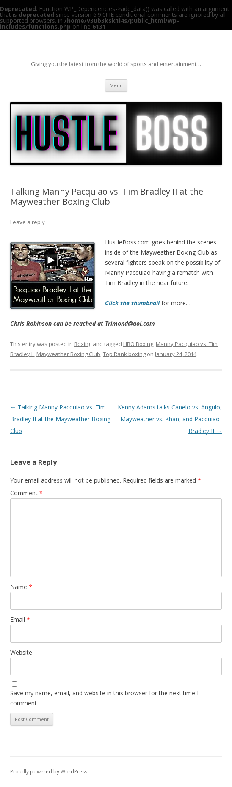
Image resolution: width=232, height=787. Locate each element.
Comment (26, 493)
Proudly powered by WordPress (48, 771)
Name (21, 587)
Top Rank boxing (124, 354)
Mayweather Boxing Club (68, 354)
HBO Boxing (138, 344)
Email (20, 619)
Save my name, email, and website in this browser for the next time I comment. (104, 698)
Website (21, 652)
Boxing (82, 344)
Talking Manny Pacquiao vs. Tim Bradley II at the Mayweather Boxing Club (60, 419)
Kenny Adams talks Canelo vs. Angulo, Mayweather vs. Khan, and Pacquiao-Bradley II (170, 419)
